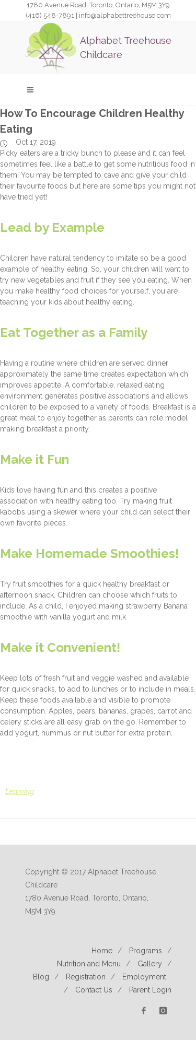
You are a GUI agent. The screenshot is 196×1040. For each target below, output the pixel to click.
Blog (41, 977)
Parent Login (150, 990)
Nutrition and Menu (89, 964)
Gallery (149, 964)
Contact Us (93, 990)
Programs (145, 950)
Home (101, 950)
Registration (86, 977)
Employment (144, 977)
